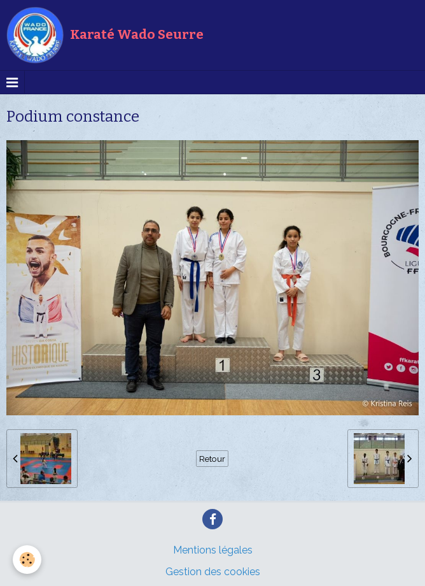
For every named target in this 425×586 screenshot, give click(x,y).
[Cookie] (27, 559)
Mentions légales (213, 550)
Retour (212, 459)
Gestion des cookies (212, 572)
